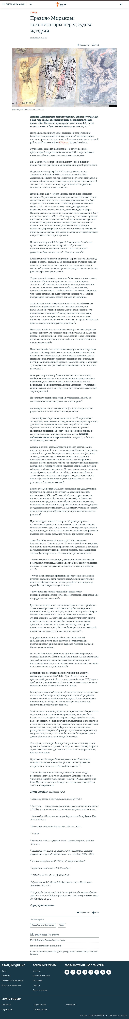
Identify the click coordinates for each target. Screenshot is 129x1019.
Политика (37, 981)
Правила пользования (11, 985)
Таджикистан (40, 1005)
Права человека (40, 990)
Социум (36, 985)
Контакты (6, 976)
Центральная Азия (41, 976)
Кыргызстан (7, 1009)
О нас (4, 971)
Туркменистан (40, 1009)
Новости (37, 971)
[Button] (83, 45)
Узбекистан (71, 1005)
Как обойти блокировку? (13, 981)
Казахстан (6, 1005)
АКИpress (63, 142)
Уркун (33, 12)
